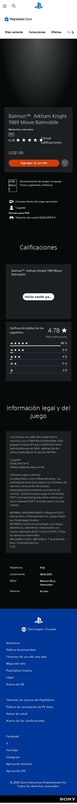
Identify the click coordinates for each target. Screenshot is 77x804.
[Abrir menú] (4, 6)
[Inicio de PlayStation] (38, 6)
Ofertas (56, 32)
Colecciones (37, 32)
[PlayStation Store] (19, 19)
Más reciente (14, 32)
